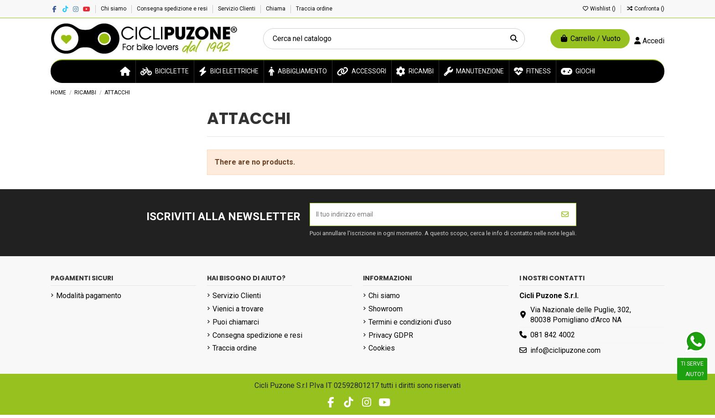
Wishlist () (599, 8)
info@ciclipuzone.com (565, 353)
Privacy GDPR (390, 338)
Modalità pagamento (88, 298)
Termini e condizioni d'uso (409, 325)
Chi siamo (114, 8)
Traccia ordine (314, 8)
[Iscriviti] (565, 216)
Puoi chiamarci (235, 325)
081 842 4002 (552, 338)
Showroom (385, 312)
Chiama (276, 8)
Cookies (381, 351)
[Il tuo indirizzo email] (432, 216)
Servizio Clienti (237, 8)
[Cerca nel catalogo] (514, 38)
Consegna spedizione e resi (173, 8)
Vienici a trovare (238, 312)
